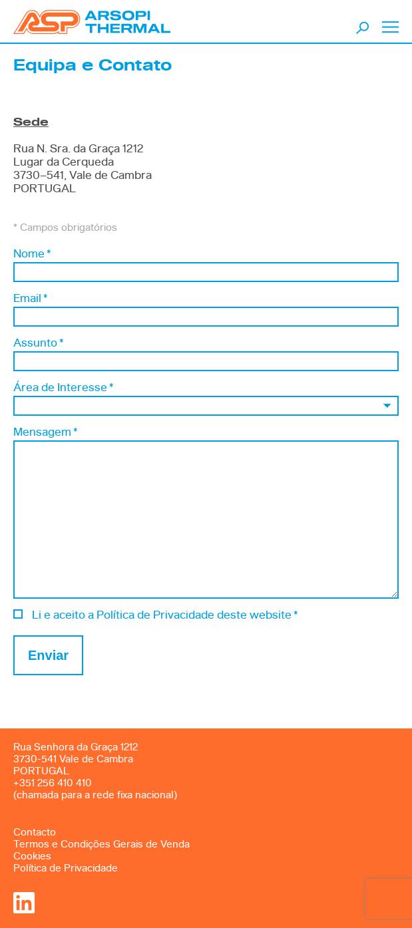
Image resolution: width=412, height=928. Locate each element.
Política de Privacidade (65, 868)
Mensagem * (45, 432)
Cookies (32, 856)
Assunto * (38, 343)
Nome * (32, 253)
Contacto (34, 833)
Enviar (48, 655)
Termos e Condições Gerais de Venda (101, 845)
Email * (30, 298)
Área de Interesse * (63, 387)
